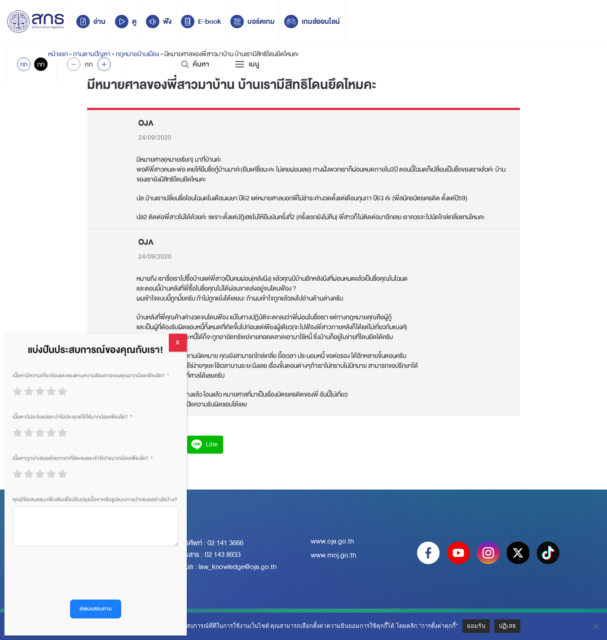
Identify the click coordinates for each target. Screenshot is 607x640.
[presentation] (81, 573)
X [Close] (178, 343)
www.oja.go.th (332, 541)
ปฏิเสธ (507, 625)
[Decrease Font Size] (73, 64)
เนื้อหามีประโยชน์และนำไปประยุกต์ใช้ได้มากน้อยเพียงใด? (70, 417)
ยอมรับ (476, 625)
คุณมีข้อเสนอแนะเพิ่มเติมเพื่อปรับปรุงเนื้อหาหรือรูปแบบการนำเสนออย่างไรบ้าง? (95, 499)
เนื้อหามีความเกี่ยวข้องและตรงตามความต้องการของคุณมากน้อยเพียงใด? (88, 375)
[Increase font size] (104, 64)
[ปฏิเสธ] (595, 626)
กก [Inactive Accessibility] (40, 64)
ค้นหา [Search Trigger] (195, 64)
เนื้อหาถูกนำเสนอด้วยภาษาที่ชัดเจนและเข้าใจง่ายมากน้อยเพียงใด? (80, 458)
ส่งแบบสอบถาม (95, 609)
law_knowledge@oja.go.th (237, 567)
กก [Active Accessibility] (23, 64)
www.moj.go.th (333, 555)
